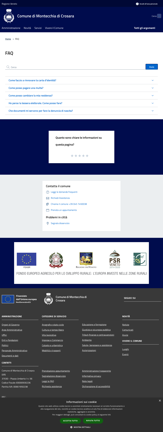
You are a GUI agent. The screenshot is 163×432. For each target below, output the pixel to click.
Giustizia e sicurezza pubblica (96, 329)
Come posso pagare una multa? (26, 88)
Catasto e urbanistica (52, 345)
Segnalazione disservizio (54, 376)
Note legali (87, 381)
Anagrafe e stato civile (53, 324)
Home (8, 39)
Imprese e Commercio (52, 340)
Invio (151, 67)
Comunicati (127, 330)
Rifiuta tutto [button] (93, 420)
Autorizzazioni (89, 350)
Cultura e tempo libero (53, 330)
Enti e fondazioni (10, 340)
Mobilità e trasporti (51, 350)
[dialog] (81, 415)
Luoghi (125, 349)
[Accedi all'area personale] (146, 3)
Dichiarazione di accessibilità (96, 386)
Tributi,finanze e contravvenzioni (98, 335)
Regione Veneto (9, 3)
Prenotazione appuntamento (56, 371)
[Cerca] (157, 15)
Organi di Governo (10, 324)
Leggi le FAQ (48, 381)
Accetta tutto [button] (70, 421)
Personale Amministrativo (14, 350)
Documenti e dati (10, 355)
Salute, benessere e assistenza (97, 345)
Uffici (4, 335)
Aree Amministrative (12, 330)
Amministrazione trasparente (96, 371)
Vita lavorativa (49, 335)
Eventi (125, 354)
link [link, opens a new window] (109, 414)
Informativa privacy (91, 376)
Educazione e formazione (94, 324)
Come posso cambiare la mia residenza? (31, 95)
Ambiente (87, 340)
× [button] (160, 401)
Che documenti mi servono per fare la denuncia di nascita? (41, 111)
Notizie (125, 324)
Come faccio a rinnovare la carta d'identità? (32, 80)
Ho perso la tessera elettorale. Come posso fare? (35, 103)
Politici (5, 345)
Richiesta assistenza (52, 386)
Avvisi (125, 335)
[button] (81, 427)
